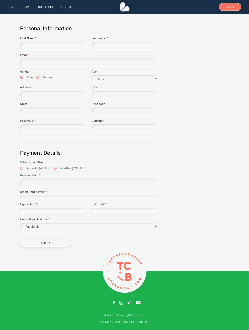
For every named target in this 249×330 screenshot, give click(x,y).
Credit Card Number (33, 192)
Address (25, 87)
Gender (24, 71)
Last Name (99, 38)
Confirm (97, 120)
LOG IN (230, 6)
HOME (11, 7)
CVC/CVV (98, 204)
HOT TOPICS (46, 7)
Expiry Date (27, 204)
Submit (45, 242)
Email (23, 55)
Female (47, 77)
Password (26, 120)
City (94, 87)
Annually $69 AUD (38, 168)
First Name (27, 38)
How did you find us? (33, 219)
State (23, 104)
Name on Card (29, 175)
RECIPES (27, 7)
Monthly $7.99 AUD (72, 168)
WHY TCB (66, 7)
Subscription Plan (31, 162)
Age (94, 71)
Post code (98, 104)
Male (29, 77)
